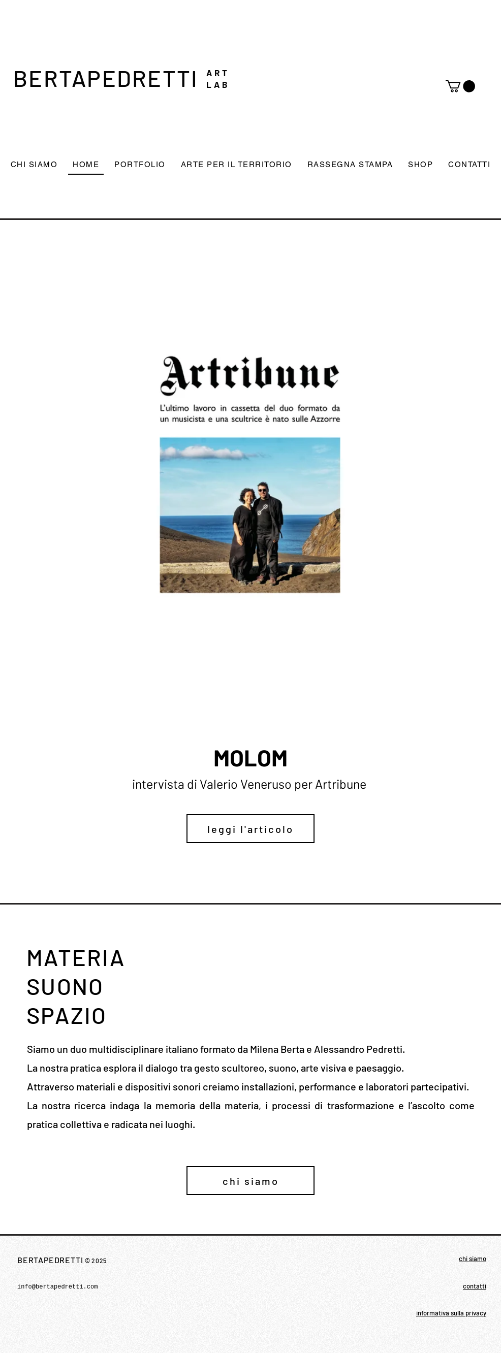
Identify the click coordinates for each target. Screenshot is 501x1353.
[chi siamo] (250, 1180)
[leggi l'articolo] (250, 828)
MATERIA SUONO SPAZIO (78, 985)
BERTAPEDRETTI (105, 77)
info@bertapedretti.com (57, 1287)
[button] (460, 86)
